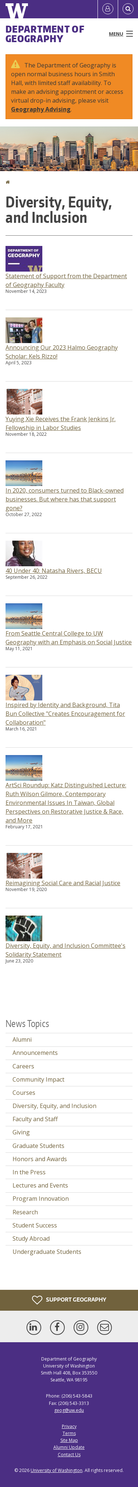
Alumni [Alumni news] (22, 1039)
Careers (23, 1066)
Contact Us (69, 1454)
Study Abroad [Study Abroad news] (31, 1238)
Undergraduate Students (47, 1252)
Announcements (35, 1053)
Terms (69, 1433)
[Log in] (108, 9)
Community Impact (38, 1079)
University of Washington (56, 1470)
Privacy (69, 1426)
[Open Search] (128, 9)
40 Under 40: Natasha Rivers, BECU (54, 571)
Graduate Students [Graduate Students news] (38, 1146)
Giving (21, 1132)
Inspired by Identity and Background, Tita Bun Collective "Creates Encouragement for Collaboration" (65, 713)
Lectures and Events (40, 1185)
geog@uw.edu (69, 1410)
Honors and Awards (40, 1159)
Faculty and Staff (35, 1119)
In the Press (29, 1172)
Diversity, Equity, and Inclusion (54, 1106)
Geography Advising (41, 109)
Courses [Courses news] (24, 1093)
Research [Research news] (25, 1212)
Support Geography (69, 1300)
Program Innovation (41, 1199)
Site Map (69, 1440)
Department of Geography (45, 33)
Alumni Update (69, 1447)
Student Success (35, 1225)
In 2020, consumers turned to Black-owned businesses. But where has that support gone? (65, 499)
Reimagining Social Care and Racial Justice (63, 883)
